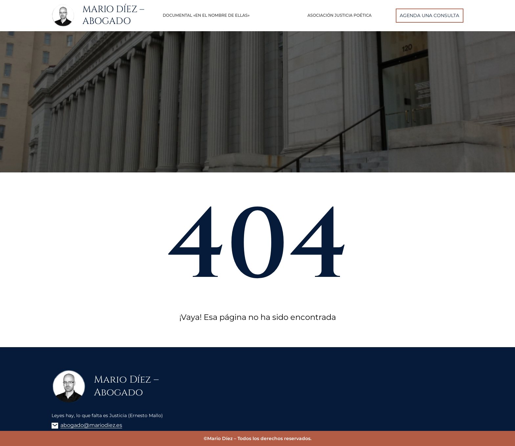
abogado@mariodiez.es (91, 425)
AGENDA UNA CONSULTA (429, 15)
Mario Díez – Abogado (113, 15)
